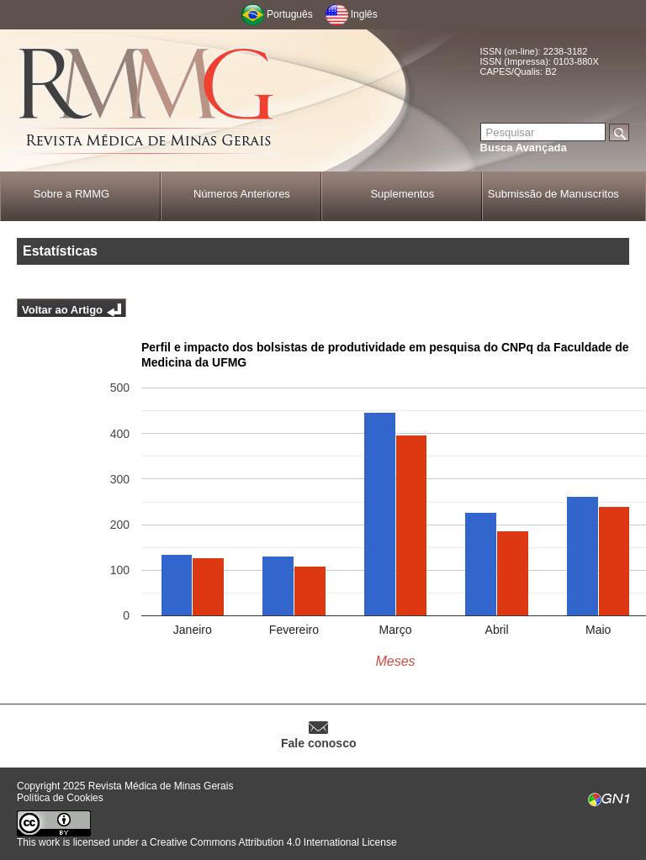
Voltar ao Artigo (62, 309)
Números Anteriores (241, 193)
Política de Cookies (60, 798)
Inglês (364, 14)
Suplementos (402, 193)
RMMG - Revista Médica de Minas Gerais (147, 101)
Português (290, 14)
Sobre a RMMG (71, 193)
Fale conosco (318, 743)
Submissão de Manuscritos (553, 193)
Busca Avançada (523, 147)
